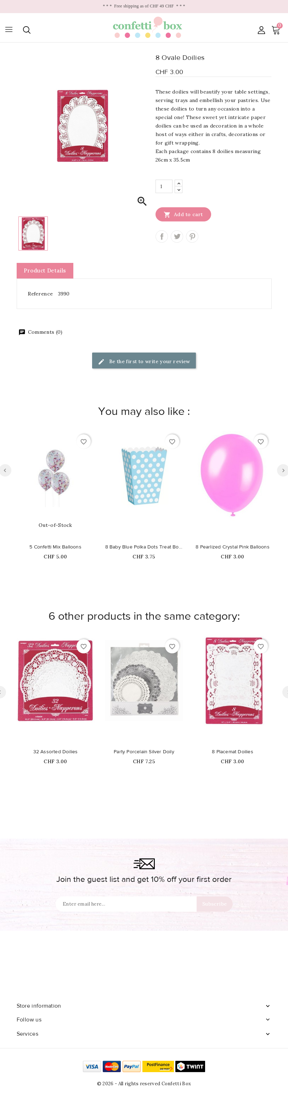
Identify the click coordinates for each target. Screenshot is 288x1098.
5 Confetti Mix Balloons (55, 547)
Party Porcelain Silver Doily (144, 752)
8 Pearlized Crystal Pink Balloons (233, 547)
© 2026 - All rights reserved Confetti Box (144, 1084)
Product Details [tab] (45, 270)
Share (162, 236)
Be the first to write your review (144, 362)
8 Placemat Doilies (232, 752)
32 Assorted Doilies (55, 752)
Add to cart (183, 214)
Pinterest (192, 236)
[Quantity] (164, 186)
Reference (40, 294)
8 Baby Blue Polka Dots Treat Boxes (144, 547)
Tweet (177, 236)
